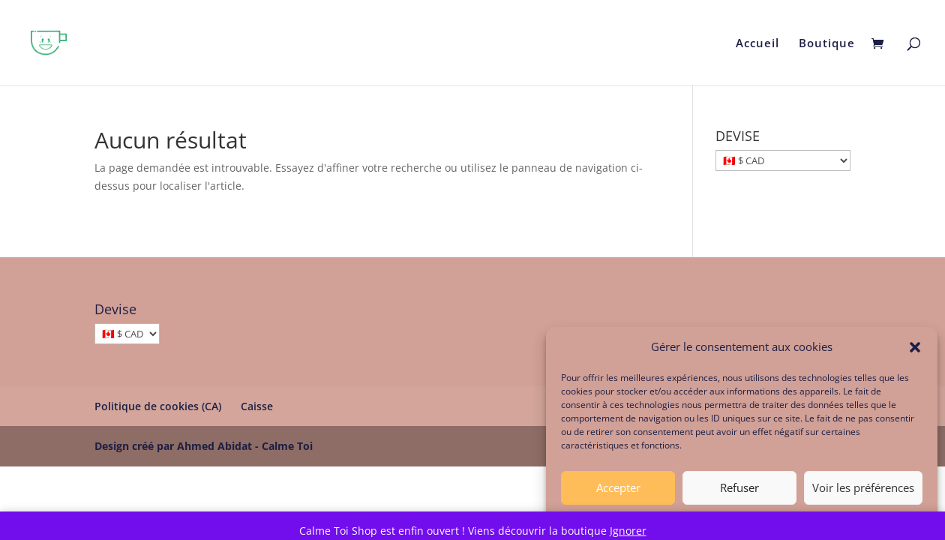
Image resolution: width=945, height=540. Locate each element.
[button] (915, 351)
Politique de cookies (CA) (157, 406)
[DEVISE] (783, 160)
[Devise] (127, 333)
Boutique (827, 44)
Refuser (739, 492)
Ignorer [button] (628, 531)
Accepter (618, 492)
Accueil (757, 44)
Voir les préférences (863, 492)
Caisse (257, 406)
